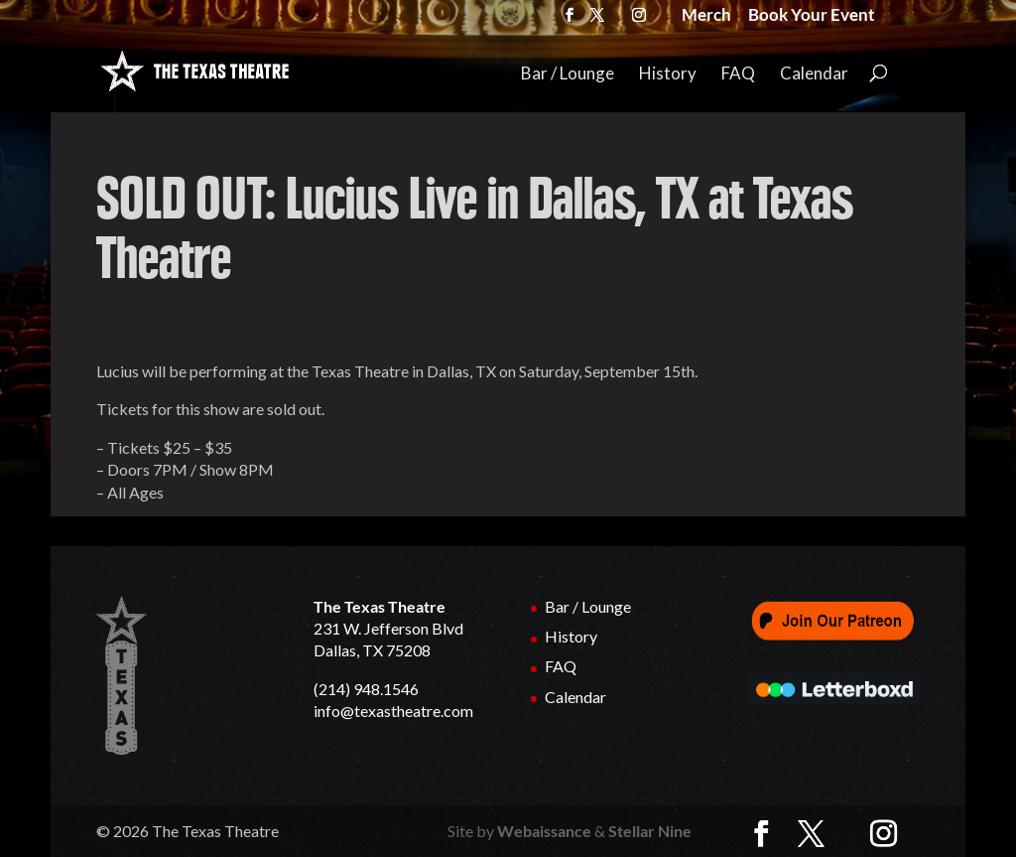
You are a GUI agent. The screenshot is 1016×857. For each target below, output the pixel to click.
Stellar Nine (650, 830)
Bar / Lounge (567, 74)
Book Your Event (811, 17)
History (668, 74)
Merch (706, 17)
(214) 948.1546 (366, 688)
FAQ (738, 74)
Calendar (814, 74)
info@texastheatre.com (393, 710)
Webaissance (544, 830)
